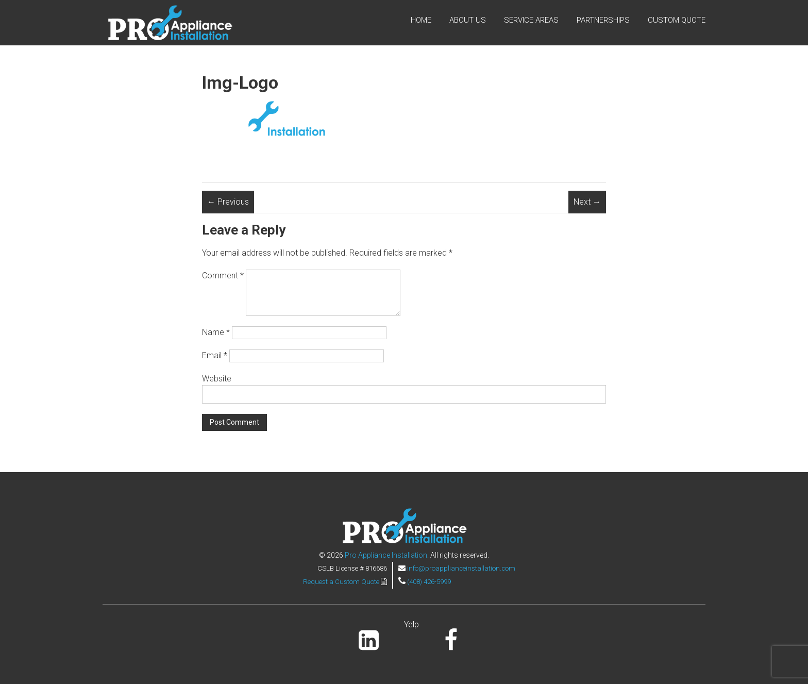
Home (421, 20)
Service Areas (531, 20)
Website (216, 378)
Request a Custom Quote (342, 582)
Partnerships (603, 20)
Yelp (411, 624)
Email (214, 355)
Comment (223, 275)
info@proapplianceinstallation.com (461, 568)
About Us (467, 20)
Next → (587, 202)
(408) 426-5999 (429, 582)
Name (216, 332)
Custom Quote (676, 20)
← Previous (228, 202)
